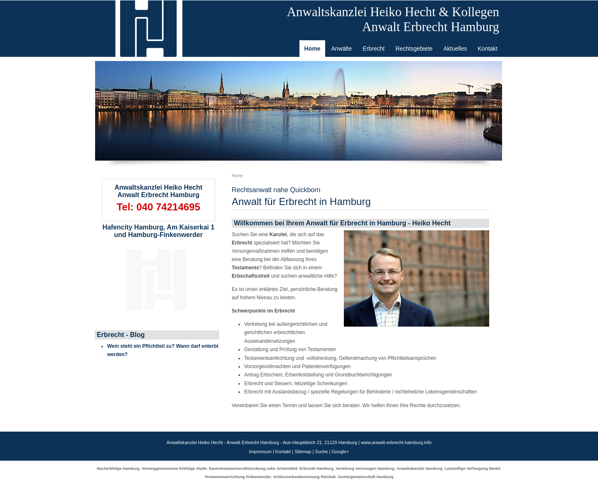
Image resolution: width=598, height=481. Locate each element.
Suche (321, 451)
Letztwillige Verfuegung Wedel (472, 468)
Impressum (260, 451)
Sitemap (302, 451)
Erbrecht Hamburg (316, 468)
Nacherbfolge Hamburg (118, 468)
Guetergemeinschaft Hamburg (366, 477)
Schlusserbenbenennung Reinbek (304, 477)
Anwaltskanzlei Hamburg (419, 468)
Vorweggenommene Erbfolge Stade (174, 468)
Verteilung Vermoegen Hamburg (365, 468)
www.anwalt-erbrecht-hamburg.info (396, 442)
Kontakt (283, 451)
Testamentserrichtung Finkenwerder (238, 477)
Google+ (340, 451)
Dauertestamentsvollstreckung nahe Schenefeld (253, 468)
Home (237, 175)
